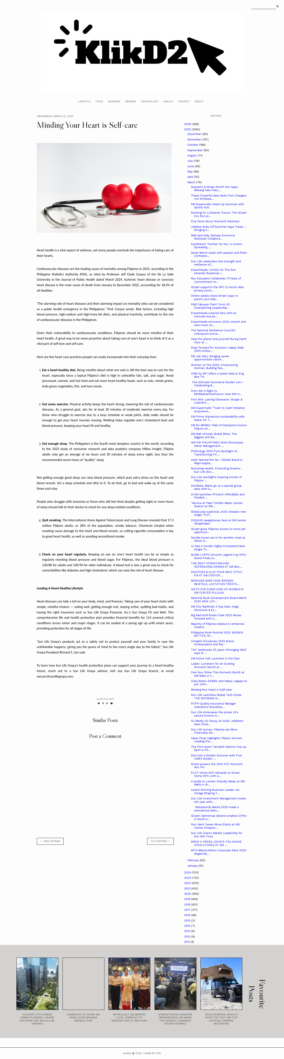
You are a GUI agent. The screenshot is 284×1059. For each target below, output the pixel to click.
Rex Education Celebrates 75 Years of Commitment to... (216, 280)
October (193, 144)
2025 (188, 129)
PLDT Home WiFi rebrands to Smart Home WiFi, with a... (215, 774)
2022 (188, 883)
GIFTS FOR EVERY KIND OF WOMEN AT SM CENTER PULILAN (217, 591)
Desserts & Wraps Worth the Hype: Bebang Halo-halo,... (214, 188)
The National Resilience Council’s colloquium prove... (213, 332)
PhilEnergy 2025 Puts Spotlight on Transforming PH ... (214, 453)
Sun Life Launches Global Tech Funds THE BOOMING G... (216, 696)
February (193, 860)
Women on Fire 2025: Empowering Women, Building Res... (214, 366)
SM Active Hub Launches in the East (215, 658)
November (194, 139)
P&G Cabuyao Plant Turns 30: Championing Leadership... (210, 306)
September (195, 150)
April (190, 176)
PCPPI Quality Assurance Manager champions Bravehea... (213, 705)
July (190, 160)
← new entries (50, 841)
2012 (187, 936)
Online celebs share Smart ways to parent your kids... (214, 297)
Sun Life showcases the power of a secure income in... (214, 714)
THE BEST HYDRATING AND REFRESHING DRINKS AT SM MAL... (217, 565)
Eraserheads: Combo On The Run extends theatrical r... (213, 271)
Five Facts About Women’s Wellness (215, 221)
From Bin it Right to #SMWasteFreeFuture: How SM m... (216, 392)
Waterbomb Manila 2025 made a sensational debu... (215, 809)
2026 (188, 124)
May (190, 171)
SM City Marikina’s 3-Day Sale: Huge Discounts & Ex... (215, 608)
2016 (187, 915)
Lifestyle (84, 101)
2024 (188, 872)
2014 (187, 925)
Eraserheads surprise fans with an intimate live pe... (213, 314)
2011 (187, 941)
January (193, 865)
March (191, 182)
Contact (184, 101)
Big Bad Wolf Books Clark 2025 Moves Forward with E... (216, 617)
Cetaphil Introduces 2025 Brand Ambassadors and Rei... (212, 643)
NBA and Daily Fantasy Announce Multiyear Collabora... (213, 237)
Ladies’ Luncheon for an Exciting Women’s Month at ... (212, 665)
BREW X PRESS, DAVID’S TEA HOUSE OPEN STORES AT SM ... (216, 843)
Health (168, 101)
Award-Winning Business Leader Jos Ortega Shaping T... (215, 791)
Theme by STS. (152, 1053)
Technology (149, 101)
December (194, 134)
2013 (187, 931)
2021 (187, 888)
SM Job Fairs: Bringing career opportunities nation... (210, 358)
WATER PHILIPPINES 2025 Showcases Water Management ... (217, 444)
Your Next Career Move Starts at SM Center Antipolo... (215, 826)
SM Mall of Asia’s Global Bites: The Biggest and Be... (214, 435)
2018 (187, 904)
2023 (188, 877)
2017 (187, 909)
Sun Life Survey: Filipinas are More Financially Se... (214, 731)
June (191, 166)
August (192, 155)
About (199, 101)
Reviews (130, 101)
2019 (187, 899)
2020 (188, 893)
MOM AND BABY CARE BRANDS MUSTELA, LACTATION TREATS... (215, 582)
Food (99, 101)
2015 (187, 920)
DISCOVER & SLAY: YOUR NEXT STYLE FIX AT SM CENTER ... (216, 573)
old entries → (160, 841)
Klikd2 (127, 1053)
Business (114, 101)
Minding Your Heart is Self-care (211, 689)
